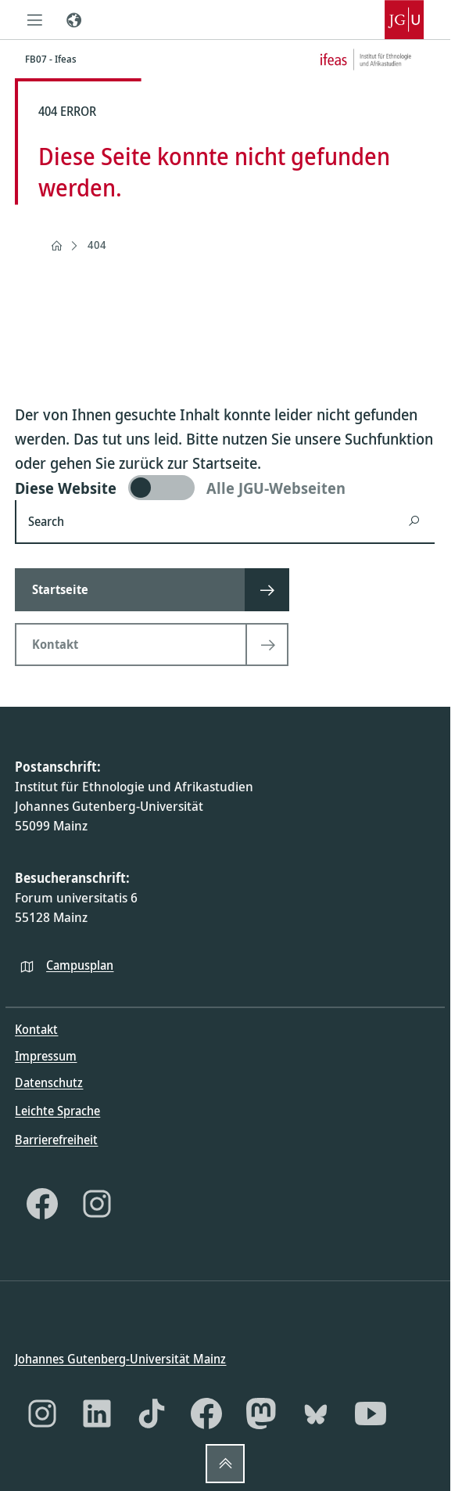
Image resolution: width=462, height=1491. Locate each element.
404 (97, 244)
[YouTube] (370, 1413)
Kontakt (36, 1029)
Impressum (46, 1055)
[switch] (225, 487)
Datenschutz (49, 1082)
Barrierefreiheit (56, 1138)
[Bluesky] (315, 1413)
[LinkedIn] (97, 1413)
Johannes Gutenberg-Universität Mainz (120, 1358)
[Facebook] (42, 1203)
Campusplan (79, 964)
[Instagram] (97, 1203)
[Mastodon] (261, 1413)
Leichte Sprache (57, 1110)
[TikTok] (151, 1413)
